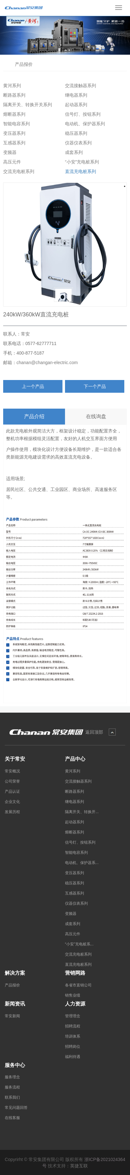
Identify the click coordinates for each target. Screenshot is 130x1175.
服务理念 (12, 1077)
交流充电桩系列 (17, 171)
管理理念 (72, 1016)
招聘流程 (72, 1026)
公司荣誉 (12, 781)
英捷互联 (79, 1165)
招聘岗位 (72, 1046)
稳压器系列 (75, 133)
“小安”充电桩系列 (81, 161)
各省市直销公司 (78, 985)
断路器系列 (13, 95)
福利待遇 (72, 1056)
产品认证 (12, 791)
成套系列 (72, 152)
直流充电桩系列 (79, 171)
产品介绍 (34, 416)
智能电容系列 (15, 123)
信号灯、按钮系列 (81, 114)
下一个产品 (95, 386)
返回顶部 (94, 732)
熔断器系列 (13, 114)
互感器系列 (13, 142)
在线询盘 (96, 416)
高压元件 (11, 161)
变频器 (8, 152)
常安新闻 (12, 1016)
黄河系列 (11, 85)
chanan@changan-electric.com (47, 362)
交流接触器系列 (79, 85)
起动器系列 (75, 104)
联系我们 (12, 1097)
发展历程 (12, 812)
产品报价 (23, 63)
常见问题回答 (16, 1107)
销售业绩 (72, 995)
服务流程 (12, 1087)
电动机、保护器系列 (84, 123)
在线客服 (12, 1118)
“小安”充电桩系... (79, 944)
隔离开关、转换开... (82, 812)
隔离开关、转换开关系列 (26, 104)
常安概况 (12, 771)
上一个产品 (33, 386)
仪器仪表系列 (77, 142)
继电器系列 (75, 95)
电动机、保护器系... (82, 863)
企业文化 (12, 801)
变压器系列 (13, 133)
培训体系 (72, 1036)
